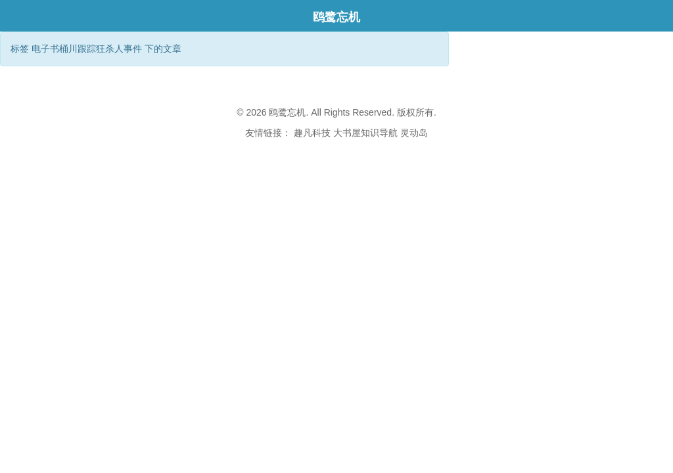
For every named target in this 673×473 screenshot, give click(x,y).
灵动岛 (414, 132)
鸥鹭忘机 (336, 17)
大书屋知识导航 (365, 132)
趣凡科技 (312, 132)
